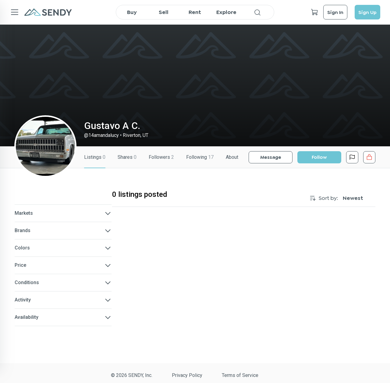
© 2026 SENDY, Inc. (131, 375)
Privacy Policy (187, 375)
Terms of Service (240, 375)
